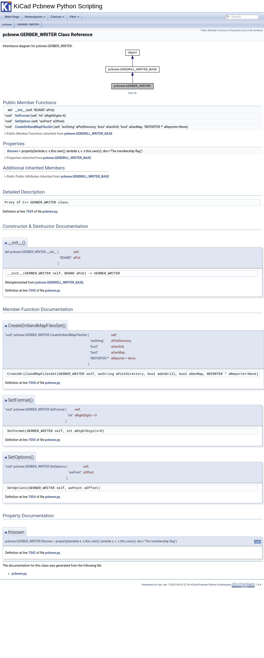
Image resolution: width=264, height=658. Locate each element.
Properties (235, 30)
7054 (32, 497)
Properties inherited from (47, 158)
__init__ (20, 110)
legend (132, 93)
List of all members (252, 30)
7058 (32, 383)
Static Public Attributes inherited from (56, 176)
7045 (32, 290)
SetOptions (23, 121)
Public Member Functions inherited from (58, 133)
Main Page (12, 16)
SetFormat (22, 115)
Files (74, 16)
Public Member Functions (214, 30)
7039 (29, 211)
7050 (32, 440)
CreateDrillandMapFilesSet (33, 127)
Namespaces (35, 16)
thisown (12, 151)
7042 (32, 553)
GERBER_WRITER (28, 24)
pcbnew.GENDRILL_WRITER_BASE (88, 133)
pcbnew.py (50, 211)
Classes (57, 16)
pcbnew (7, 24)
